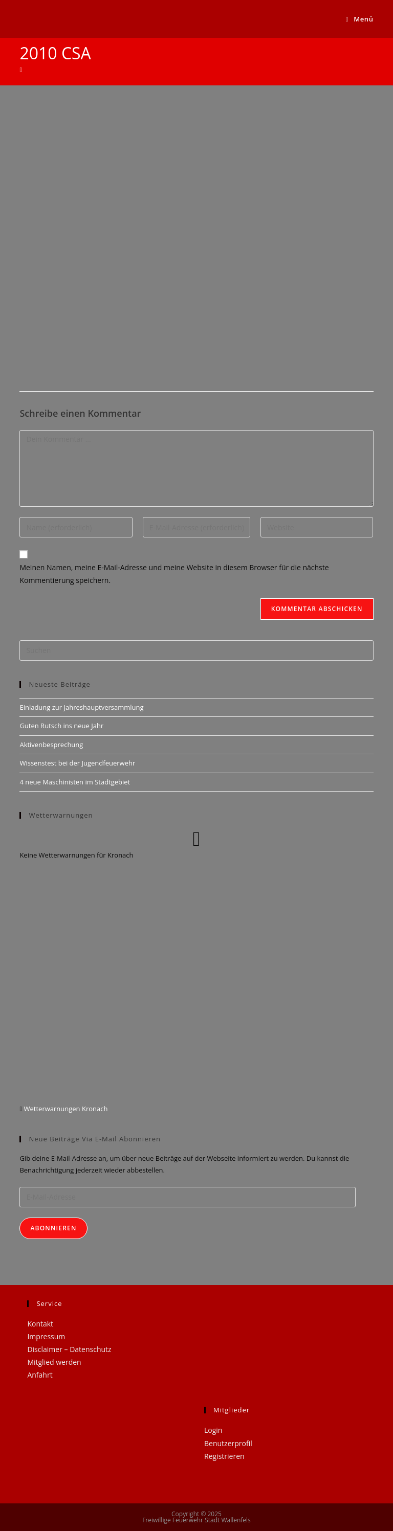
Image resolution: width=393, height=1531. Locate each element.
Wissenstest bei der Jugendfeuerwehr (77, 763)
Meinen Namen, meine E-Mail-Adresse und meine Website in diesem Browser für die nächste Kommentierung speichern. (174, 573)
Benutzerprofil (228, 1443)
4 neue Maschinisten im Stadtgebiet (74, 781)
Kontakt (40, 1324)
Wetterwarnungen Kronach (64, 1108)
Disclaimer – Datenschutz (69, 1349)
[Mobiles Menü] (360, 19)
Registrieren (224, 1456)
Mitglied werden (54, 1362)
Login (213, 1430)
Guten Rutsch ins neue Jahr (61, 725)
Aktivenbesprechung (51, 744)
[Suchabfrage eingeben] (196, 650)
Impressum (46, 1336)
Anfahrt (39, 1375)
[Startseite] (20, 69)
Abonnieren (53, 1228)
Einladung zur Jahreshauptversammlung (81, 707)
